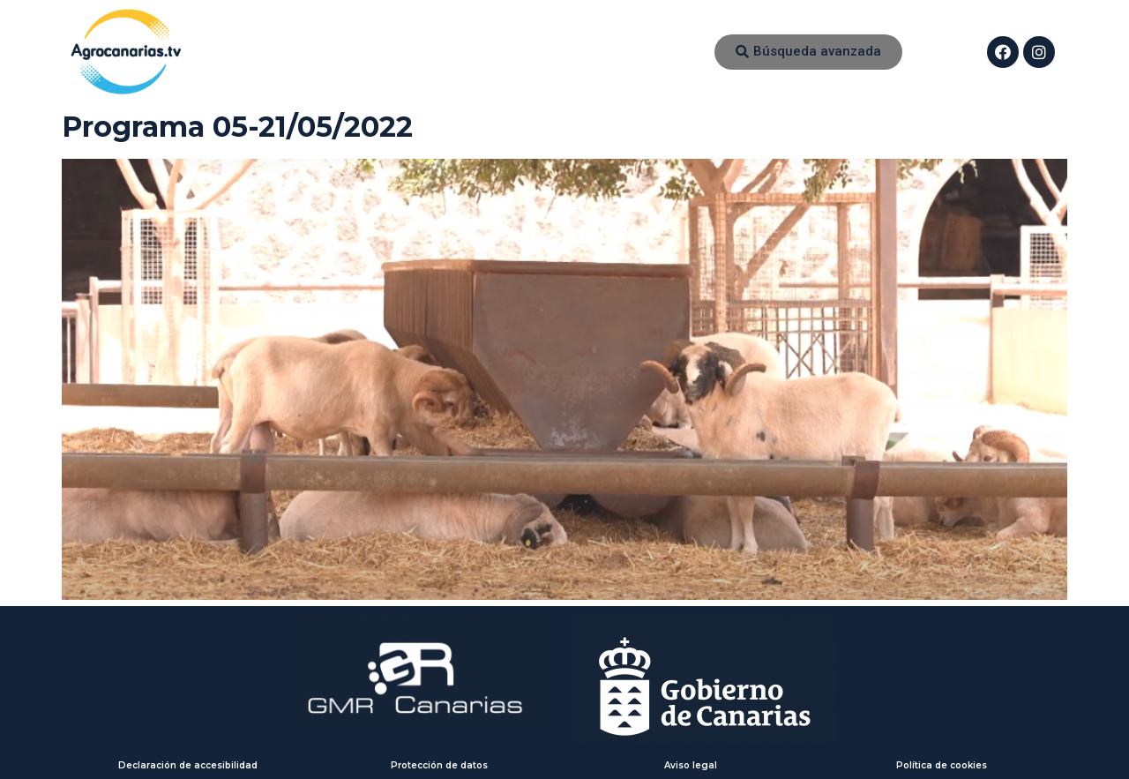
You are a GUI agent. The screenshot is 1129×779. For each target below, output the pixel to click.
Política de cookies (941, 765)
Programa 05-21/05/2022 (237, 126)
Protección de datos (439, 765)
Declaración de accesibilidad (188, 765)
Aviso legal (690, 765)
